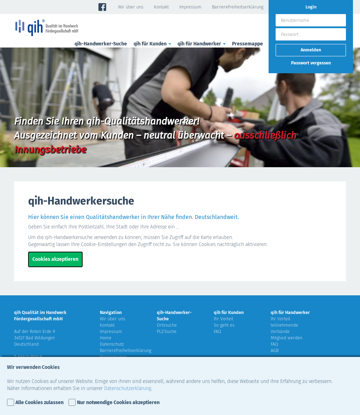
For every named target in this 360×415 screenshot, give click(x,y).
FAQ (217, 331)
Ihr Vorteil (223, 318)
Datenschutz (112, 344)
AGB (274, 350)
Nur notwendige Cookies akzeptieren (118, 402)
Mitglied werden (286, 337)
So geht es (224, 325)
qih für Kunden (153, 44)
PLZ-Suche (166, 331)
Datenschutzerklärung (127, 388)
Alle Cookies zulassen (39, 402)
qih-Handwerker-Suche (101, 44)
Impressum (190, 7)
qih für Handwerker (202, 44)
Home (105, 337)
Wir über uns (130, 7)
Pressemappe (247, 44)
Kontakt (161, 7)
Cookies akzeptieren (55, 259)
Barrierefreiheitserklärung (237, 7)
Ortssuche (167, 325)
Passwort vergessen (311, 62)
